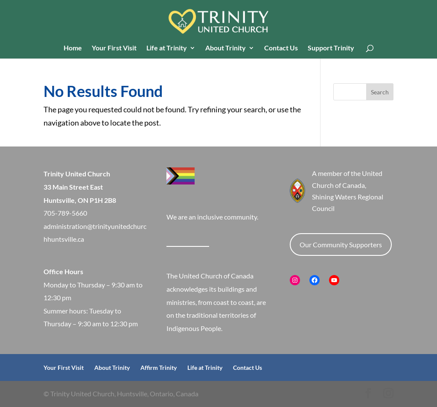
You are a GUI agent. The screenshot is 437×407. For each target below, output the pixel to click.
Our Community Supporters (341, 244)
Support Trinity (331, 48)
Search (380, 92)
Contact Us (281, 48)
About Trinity (225, 48)
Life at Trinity (166, 48)
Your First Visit (114, 48)
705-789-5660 (65, 213)
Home (73, 48)
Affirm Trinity (158, 367)
